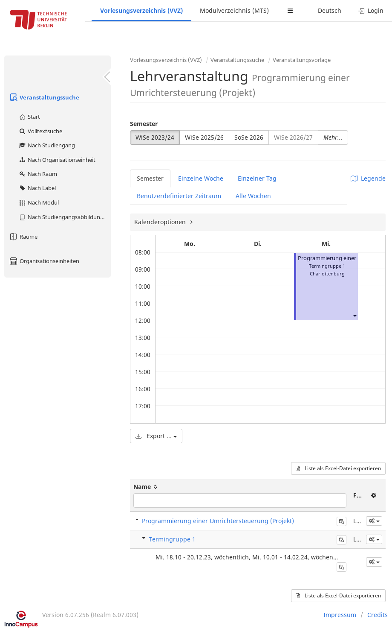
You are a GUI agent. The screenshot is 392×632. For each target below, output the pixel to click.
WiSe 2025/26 (204, 137)
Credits (377, 615)
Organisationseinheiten (44, 261)
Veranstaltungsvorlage (302, 60)
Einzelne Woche (200, 178)
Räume (23, 236)
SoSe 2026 (248, 137)
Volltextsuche (40, 131)
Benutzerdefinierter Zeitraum (179, 196)
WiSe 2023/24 (154, 137)
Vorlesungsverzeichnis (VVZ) (141, 10)
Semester (144, 124)
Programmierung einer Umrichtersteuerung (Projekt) (218, 521)
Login (370, 10)
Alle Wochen (253, 196)
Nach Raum (37, 174)
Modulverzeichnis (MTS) (234, 10)
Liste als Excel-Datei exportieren (338, 468)
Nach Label (37, 188)
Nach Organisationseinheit (56, 160)
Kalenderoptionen (160, 222)
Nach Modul (38, 202)
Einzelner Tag (257, 178)
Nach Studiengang (46, 145)
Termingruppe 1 (172, 539)
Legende (368, 178)
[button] (354, 315)
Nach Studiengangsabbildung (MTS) (64, 217)
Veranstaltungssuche (44, 97)
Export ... (156, 436)
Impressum (339, 615)
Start (29, 116)
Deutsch (329, 10)
